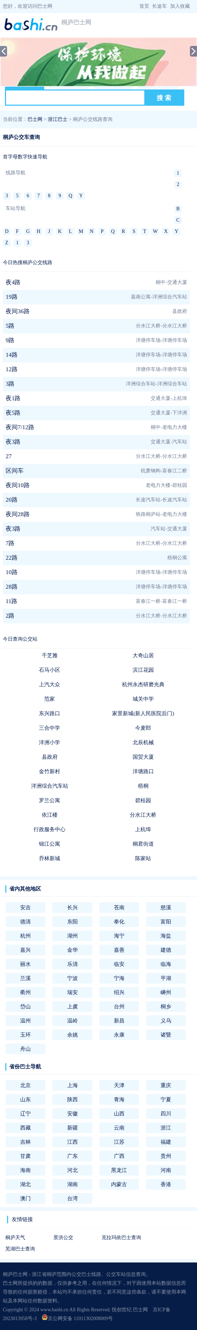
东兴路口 (49, 713)
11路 (11, 601)
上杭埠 (143, 829)
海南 (25, 1170)
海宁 (119, 936)
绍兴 (119, 992)
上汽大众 (49, 684)
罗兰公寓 (49, 800)
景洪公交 (63, 1237)
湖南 (72, 1184)
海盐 (166, 936)
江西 (72, 1142)
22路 (12, 557)
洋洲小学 (49, 742)
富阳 (166, 921)
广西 (119, 1156)
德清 (25, 921)
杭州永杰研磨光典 (143, 684)
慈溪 (166, 907)
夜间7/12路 (20, 427)
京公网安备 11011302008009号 (77, 1318)
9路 (10, 340)
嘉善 (119, 950)
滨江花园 (143, 670)
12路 (12, 369)
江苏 (119, 1142)
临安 (119, 964)
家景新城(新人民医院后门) (143, 713)
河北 (72, 1170)
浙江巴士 (58, 119)
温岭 (72, 1020)
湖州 (72, 936)
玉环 (25, 1035)
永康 (119, 1035)
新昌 (119, 1020)
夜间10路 (18, 485)
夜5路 (13, 412)
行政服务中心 (49, 829)
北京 (25, 1085)
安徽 (72, 1113)
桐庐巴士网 (76, 22)
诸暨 (166, 1035)
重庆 (166, 1085)
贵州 (166, 1156)
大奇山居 (143, 655)
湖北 (25, 1184)
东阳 (72, 921)
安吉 (25, 907)
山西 (119, 1113)
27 (9, 456)
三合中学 (49, 728)
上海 (72, 1085)
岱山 (25, 1006)
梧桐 (143, 786)
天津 (119, 1085)
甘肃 (25, 1156)
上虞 (72, 1006)
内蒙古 (119, 1184)
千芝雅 (50, 655)
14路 (12, 354)
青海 (119, 1099)
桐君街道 (143, 844)
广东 (72, 1156)
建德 (166, 950)
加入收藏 (180, 6)
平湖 (166, 978)
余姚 (72, 1035)
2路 (10, 615)
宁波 (72, 978)
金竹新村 (49, 771)
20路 (12, 499)
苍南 (119, 907)
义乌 (166, 1020)
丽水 (25, 964)
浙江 (166, 1128)
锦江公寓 (49, 844)
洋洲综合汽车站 (49, 786)
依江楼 (50, 815)
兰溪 (25, 978)
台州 (119, 1006)
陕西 (72, 1099)
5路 (10, 325)
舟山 (25, 1049)
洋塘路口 (143, 771)
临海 (166, 964)
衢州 (25, 992)
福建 (166, 1142)
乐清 (72, 964)
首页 (144, 6)
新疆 (72, 1128)
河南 (166, 1170)
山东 (25, 1099)
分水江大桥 (143, 815)
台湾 (72, 1198)
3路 (10, 383)
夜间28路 (18, 514)
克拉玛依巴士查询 (121, 1237)
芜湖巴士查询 (20, 1249)
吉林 (25, 1142)
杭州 (25, 936)
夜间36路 (18, 311)
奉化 (119, 921)
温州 (25, 1020)
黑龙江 (119, 1170)
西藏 (25, 1128)
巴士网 (35, 119)
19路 (12, 296)
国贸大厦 (143, 757)
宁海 (119, 978)
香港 (166, 1184)
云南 (119, 1128)
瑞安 (72, 992)
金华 (72, 950)
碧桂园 (143, 800)
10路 (12, 572)
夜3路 (13, 441)
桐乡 (166, 1006)
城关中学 (143, 699)
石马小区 (49, 670)
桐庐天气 (15, 1237)
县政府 (50, 757)
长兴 (72, 907)
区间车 (15, 470)
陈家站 (143, 858)
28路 (12, 586)
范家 (49, 699)
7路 (10, 543)
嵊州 (166, 992)
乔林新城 (49, 858)
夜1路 (13, 398)
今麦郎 (143, 728)
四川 (166, 1113)
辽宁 (25, 1113)
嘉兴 (25, 950)
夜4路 (13, 282)
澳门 (25, 1198)
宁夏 (166, 1099)
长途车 (159, 6)
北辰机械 (143, 742)
